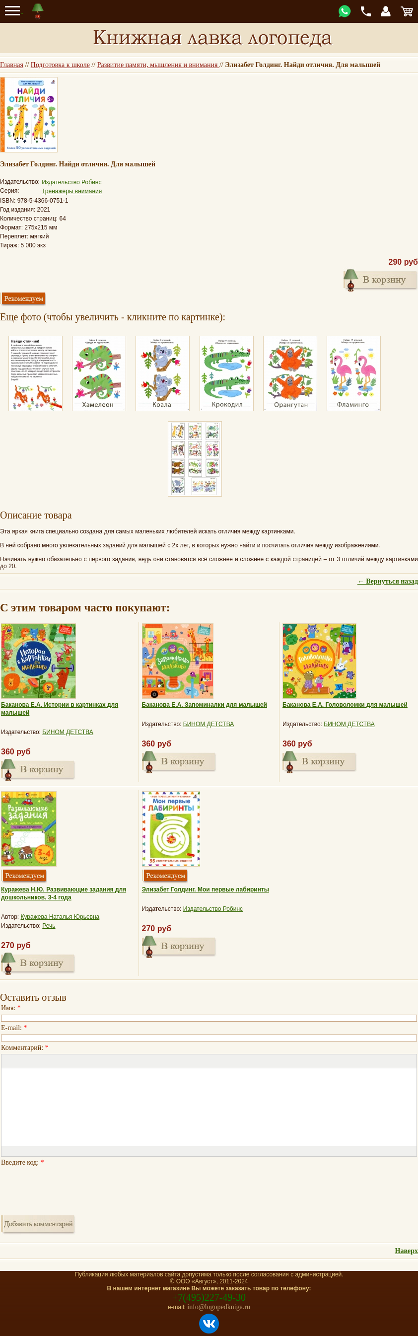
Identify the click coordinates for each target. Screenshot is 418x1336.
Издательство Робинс (71, 182)
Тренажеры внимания (72, 191)
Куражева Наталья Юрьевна (60, 916)
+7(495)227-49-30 (209, 1297)
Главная (11, 65)
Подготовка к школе (60, 65)
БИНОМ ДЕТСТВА (67, 732)
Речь (48, 925)
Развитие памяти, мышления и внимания (158, 65)
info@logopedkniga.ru (218, 1307)
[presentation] (76, 1188)
